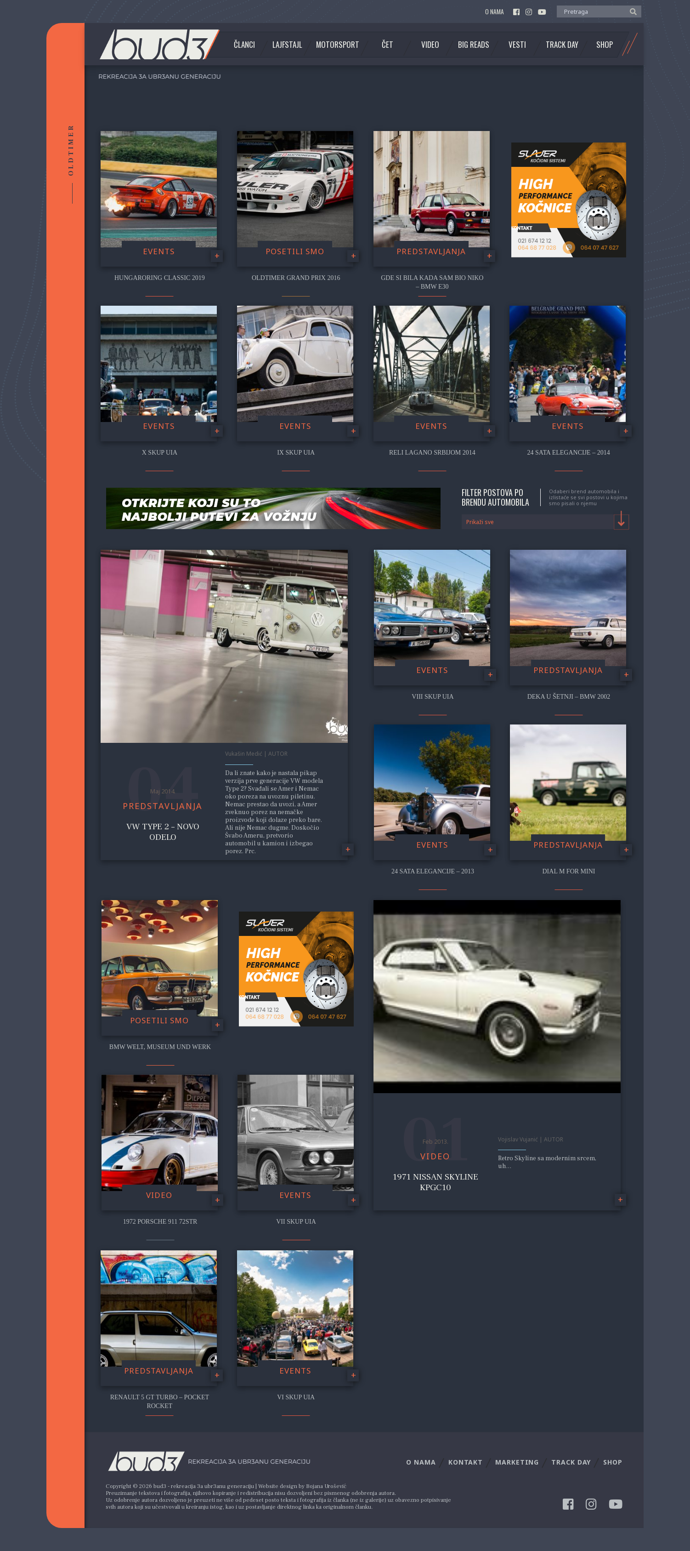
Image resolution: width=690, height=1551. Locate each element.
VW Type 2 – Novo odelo (162, 832)
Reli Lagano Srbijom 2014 (432, 452)
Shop (604, 44)
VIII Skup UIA (432, 696)
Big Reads (473, 44)
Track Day (562, 44)
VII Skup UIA (296, 1221)
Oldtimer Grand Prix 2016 (296, 277)
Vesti (517, 44)
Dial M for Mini (569, 871)
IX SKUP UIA (296, 452)
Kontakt (465, 1462)
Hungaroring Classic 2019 (159, 277)
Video (430, 44)
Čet (387, 44)
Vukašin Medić (243, 754)
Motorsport (337, 44)
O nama (494, 11)
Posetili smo (295, 251)
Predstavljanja (431, 251)
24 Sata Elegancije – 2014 (568, 452)
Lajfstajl (287, 44)
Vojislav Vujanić (518, 1139)
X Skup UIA (159, 452)
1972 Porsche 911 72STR (160, 1221)
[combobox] (546, 521)
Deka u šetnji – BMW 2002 (569, 696)
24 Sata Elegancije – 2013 (432, 871)
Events (159, 251)
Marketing (517, 1462)
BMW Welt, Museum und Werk (160, 1047)
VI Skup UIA (296, 1397)
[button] (631, 11)
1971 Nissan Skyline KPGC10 (435, 1182)
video (159, 1195)
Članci (244, 44)
